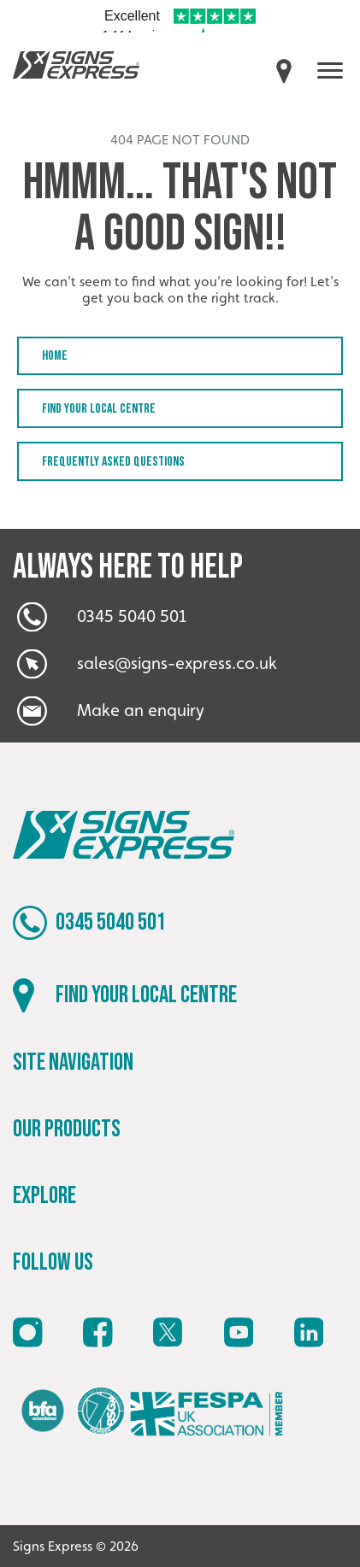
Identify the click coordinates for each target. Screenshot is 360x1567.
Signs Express (76, 65)
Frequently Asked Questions (113, 462)
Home (55, 356)
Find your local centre (99, 409)
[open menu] (330, 70)
